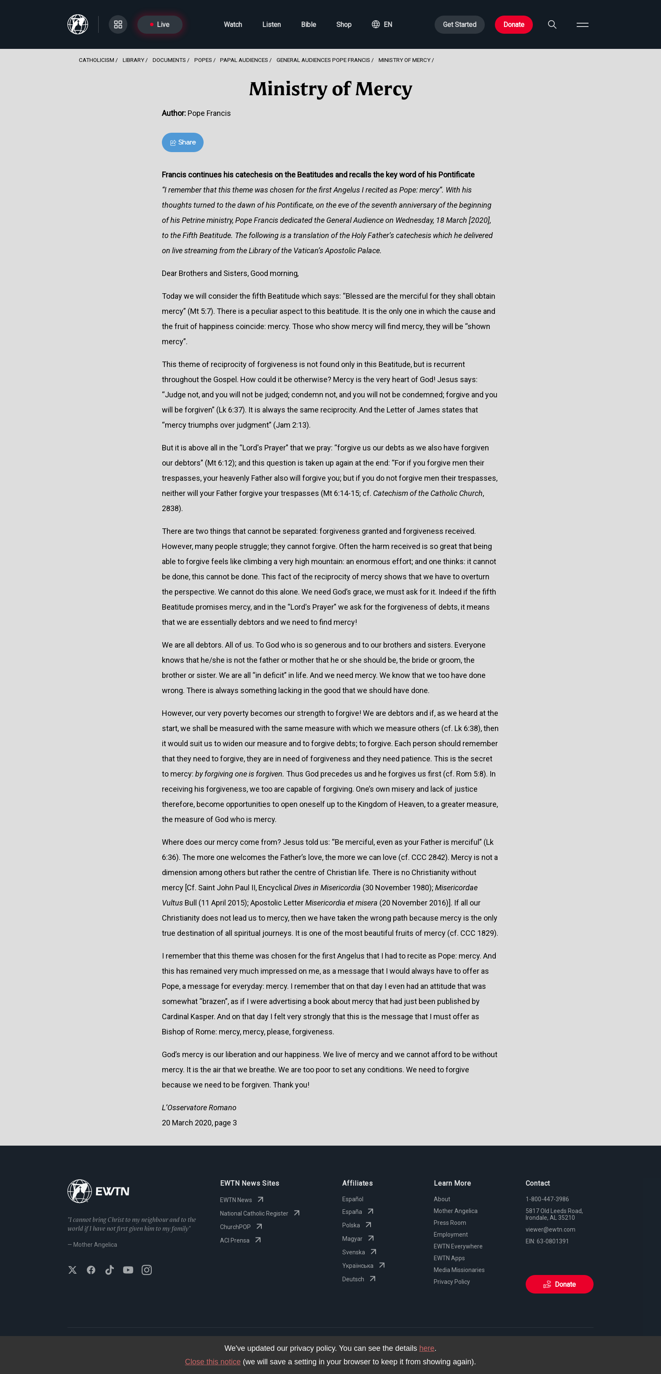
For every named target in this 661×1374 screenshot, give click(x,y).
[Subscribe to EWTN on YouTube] (128, 1271)
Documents (169, 59)
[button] (381, 24)
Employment (451, 1234)
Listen (271, 25)
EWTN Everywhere (458, 1246)
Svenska (360, 1252)
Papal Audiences (244, 59)
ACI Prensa (241, 1240)
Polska (357, 1225)
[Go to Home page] (98, 1192)
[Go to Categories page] (118, 24)
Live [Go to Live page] (159, 25)
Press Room (450, 1222)
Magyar (359, 1239)
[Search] (552, 24)
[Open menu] (583, 24)
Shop (344, 25)
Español (352, 1199)
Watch (233, 25)
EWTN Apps (449, 1258)
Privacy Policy (452, 1281)
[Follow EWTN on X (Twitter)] (72, 1271)
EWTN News (243, 1200)
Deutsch (360, 1279)
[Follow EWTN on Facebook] (91, 1271)
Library (133, 59)
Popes (203, 59)
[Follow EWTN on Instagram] (147, 1271)
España (359, 1212)
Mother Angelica (456, 1211)
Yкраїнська (364, 1266)
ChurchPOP (242, 1227)
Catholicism (96, 59)
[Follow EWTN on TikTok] (110, 1271)
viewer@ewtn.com (550, 1229)
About (442, 1199)
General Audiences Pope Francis (323, 59)
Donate (513, 25)
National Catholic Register (261, 1213)
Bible (308, 25)
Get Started (459, 25)
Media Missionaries (459, 1270)
